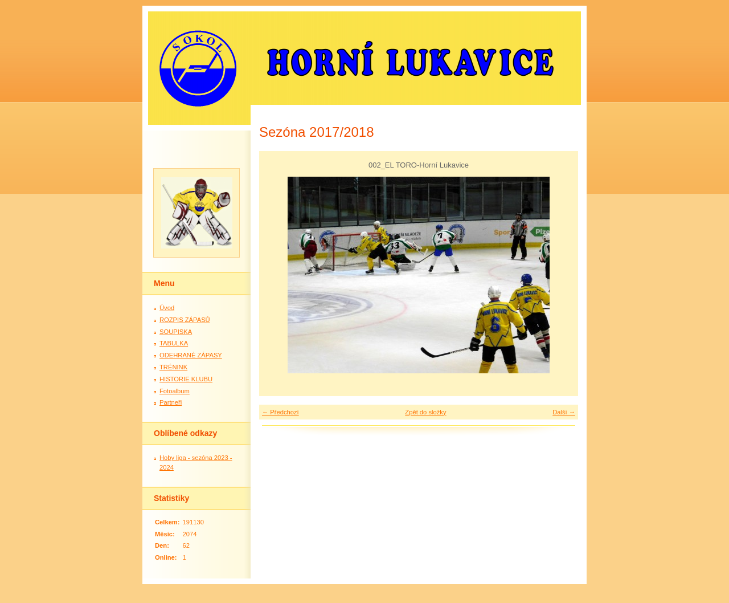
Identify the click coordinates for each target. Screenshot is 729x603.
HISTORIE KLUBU (185, 379)
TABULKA (173, 343)
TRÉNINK (173, 367)
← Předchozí (280, 412)
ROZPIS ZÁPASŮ (184, 319)
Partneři (170, 402)
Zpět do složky (425, 412)
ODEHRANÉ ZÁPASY (190, 355)
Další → (563, 412)
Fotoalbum (174, 391)
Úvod (166, 307)
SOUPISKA (175, 331)
